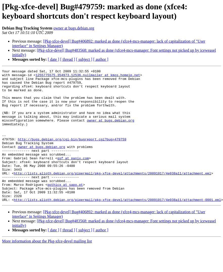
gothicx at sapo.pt (65, 208)
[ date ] (53, 59)
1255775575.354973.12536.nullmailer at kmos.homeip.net (88, 76)
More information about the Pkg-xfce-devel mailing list (47, 267)
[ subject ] (84, 59)
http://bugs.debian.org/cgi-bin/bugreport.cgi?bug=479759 (72, 153)
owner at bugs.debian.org (73, 28)
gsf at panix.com (73, 176)
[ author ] (100, 59)
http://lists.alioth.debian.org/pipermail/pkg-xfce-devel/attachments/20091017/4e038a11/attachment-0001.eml (117, 226)
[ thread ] (67, 59)
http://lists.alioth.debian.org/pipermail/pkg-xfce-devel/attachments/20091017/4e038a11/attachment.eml (112, 194)
